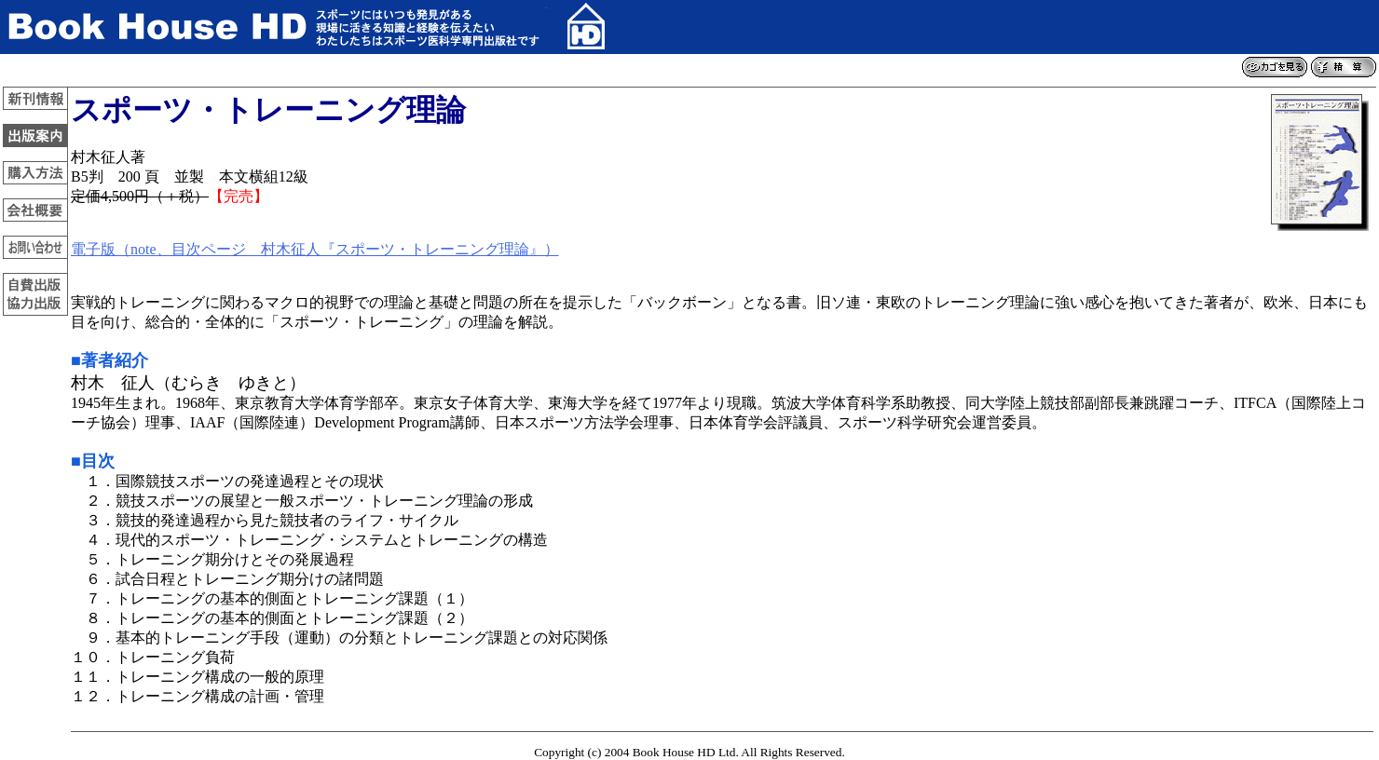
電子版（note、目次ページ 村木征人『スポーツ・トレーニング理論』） (315, 249)
